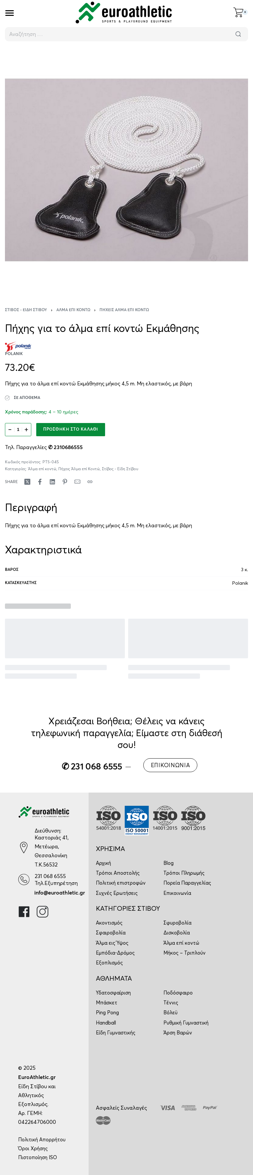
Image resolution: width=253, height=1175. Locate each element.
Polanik (240, 583)
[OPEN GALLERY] (126, 170)
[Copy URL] (90, 482)
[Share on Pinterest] (65, 482)
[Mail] (77, 482)
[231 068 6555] (24, 879)
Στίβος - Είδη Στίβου (26, 310)
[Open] (9, 13)
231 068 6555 (50, 876)
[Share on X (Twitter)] (27, 482)
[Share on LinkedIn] (52, 482)
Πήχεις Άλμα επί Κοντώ (124, 310)
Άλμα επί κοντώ (73, 310)
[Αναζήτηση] (238, 34)
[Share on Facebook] (40, 482)
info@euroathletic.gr (59, 893)
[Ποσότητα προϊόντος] (18, 429)
